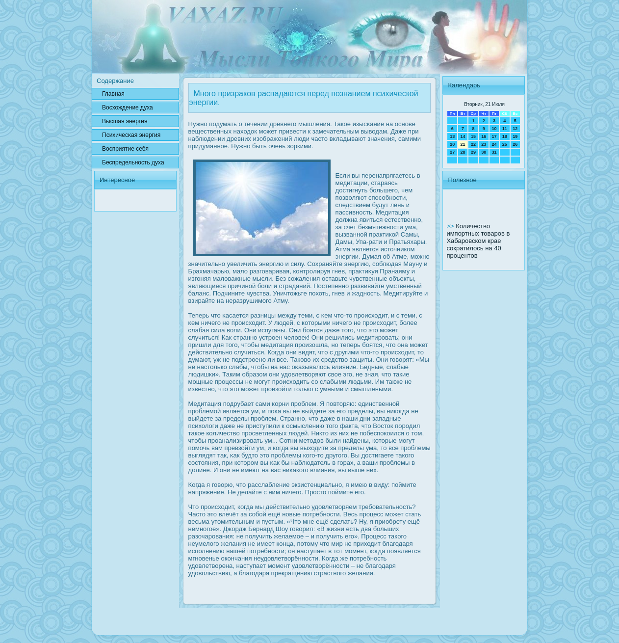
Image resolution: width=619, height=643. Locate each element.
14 (463, 136)
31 (493, 152)
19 (515, 136)
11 (504, 128)
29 (473, 152)
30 (483, 152)
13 (452, 136)
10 (493, 128)
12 (515, 128)
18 (504, 136)
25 (504, 144)
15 (473, 136)
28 (463, 152)
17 (493, 136)
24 (493, 144)
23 (483, 144)
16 (483, 136)
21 (463, 144)
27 (452, 152)
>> (451, 226)
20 (452, 144)
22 (473, 144)
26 (515, 144)
